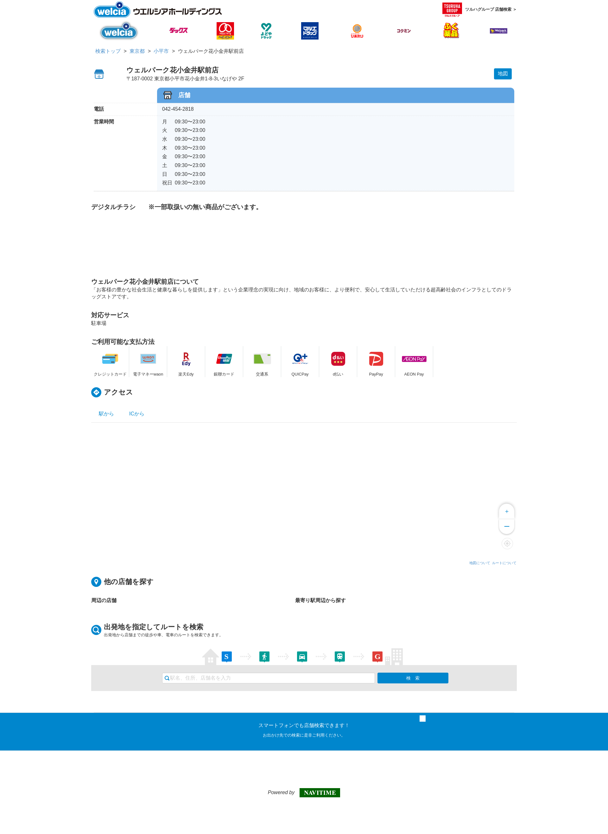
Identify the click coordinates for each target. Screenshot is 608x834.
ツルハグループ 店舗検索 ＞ (479, 10)
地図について (479, 563)
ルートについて (504, 563)
